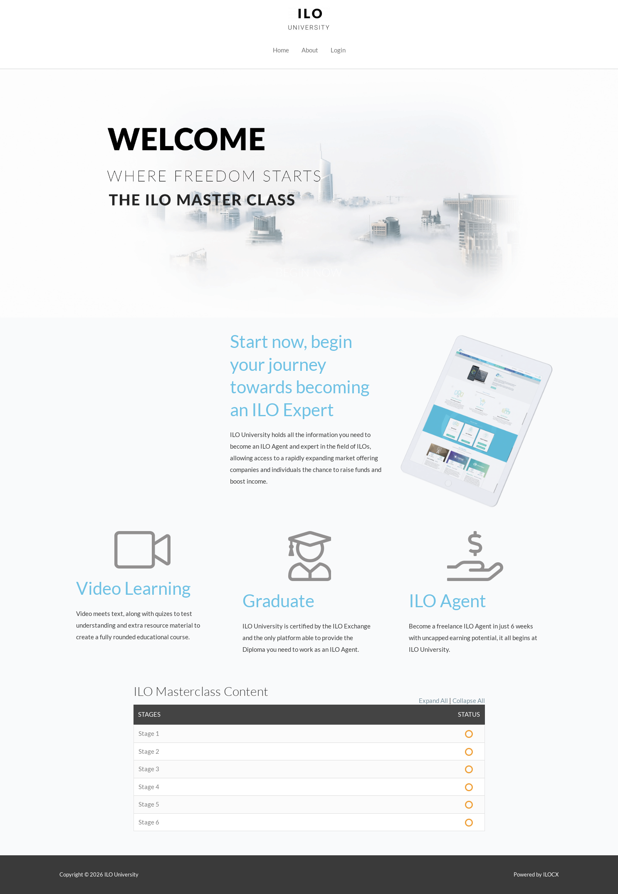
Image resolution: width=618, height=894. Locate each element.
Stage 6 (148, 822)
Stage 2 (148, 751)
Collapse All (468, 700)
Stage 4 (148, 786)
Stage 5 (148, 804)
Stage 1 (148, 733)
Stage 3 (148, 768)
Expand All (433, 700)
